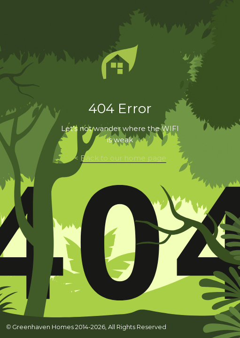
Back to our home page (123, 158)
